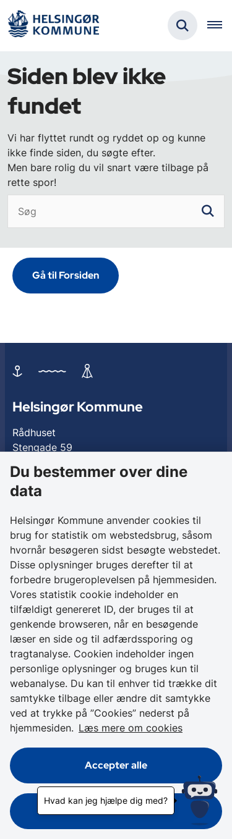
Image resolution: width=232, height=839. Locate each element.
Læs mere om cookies (131, 728)
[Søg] (116, 211)
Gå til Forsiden (65, 275)
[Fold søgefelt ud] (182, 25)
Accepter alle (116, 765)
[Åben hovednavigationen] (219, 25)
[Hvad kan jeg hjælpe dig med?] (199, 800)
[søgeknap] (208, 211)
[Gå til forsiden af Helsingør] (53, 25)
